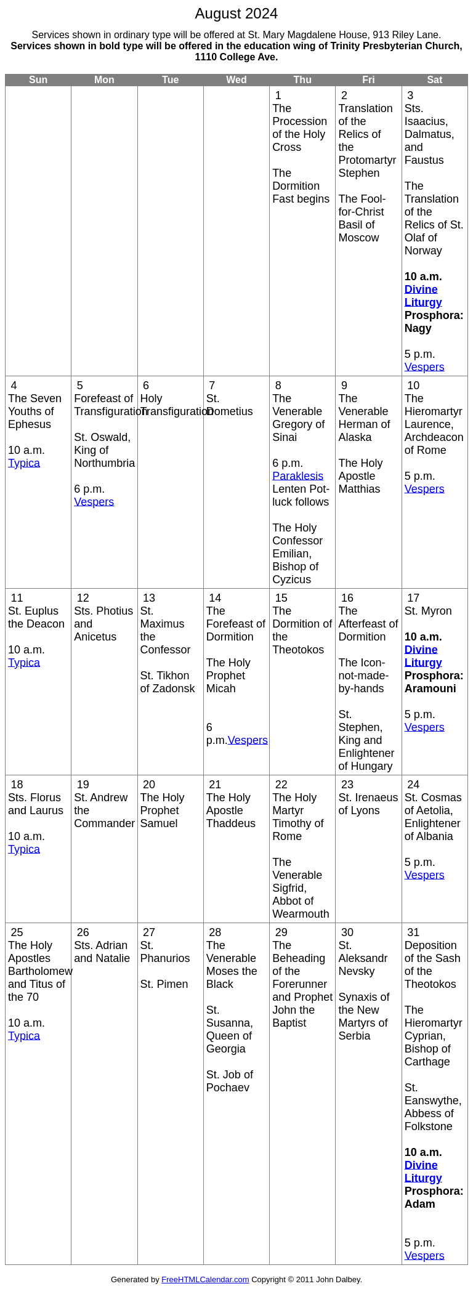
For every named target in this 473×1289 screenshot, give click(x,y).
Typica (24, 462)
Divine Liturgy (423, 295)
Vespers (425, 366)
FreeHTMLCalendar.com (205, 1279)
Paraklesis (297, 475)
